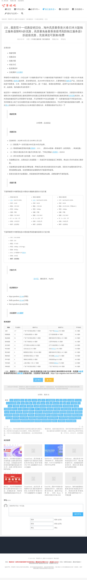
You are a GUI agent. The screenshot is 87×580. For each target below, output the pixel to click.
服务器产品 (38, 414)
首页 (8, 11)
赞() (38, 382)
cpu (57, 402)
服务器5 (20, 375)
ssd (61, 405)
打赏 (49, 382)
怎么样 (7, 414)
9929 (22, 402)
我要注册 (13, 2)
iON (27, 405)
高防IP (24, 255)
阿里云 (61, 417)
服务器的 (62, 414)
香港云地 (8, 420)
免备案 (80, 373)
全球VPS (33, 11)
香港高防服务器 (46, 423)
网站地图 (56, 560)
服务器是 (55, 414)
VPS (68, 405)
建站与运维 (11, 15)
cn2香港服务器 (50, 402)
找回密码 (21, 2)
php (47, 405)
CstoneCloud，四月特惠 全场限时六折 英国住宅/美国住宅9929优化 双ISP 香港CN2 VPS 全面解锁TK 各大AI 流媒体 (33, 465)
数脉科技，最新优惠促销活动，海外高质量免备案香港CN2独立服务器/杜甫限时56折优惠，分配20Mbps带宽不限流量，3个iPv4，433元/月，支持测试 (64, 433)
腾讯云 (56, 365)
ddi (61, 402)
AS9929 (56, 358)
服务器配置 (70, 414)
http (19, 405)
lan (38, 405)
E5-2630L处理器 (11, 405)
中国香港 (15, 408)
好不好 (80, 411)
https (22, 405)
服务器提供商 (47, 414)
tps (64, 405)
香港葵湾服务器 (53, 420)
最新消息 (18, 414)
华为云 (56, 333)
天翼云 (74, 411)
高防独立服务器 (71, 423)
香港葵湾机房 (63, 420)
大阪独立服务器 (66, 411)
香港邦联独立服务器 (27, 423)
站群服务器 (23, 417)
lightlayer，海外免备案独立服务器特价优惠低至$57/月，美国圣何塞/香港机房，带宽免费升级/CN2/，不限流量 (74, 493)
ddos (65, 402)
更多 (45, 397)
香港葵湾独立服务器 (74, 420)
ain (29, 402)
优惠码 (32, 150)
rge (51, 405)
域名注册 (50, 411)
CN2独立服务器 (39, 21)
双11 (7, 107)
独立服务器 (48, 11)
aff (26, 402)
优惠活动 (42, 408)
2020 (11, 402)
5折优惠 (72, 98)
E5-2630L (78, 402)
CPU (11, 202)
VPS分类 (19, 11)
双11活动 (25, 411)
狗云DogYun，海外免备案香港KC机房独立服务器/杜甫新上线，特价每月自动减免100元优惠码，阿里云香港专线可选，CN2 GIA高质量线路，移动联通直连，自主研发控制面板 (23, 434)
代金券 (36, 408)
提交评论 (77, 516)
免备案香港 (8, 411)
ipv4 (35, 405)
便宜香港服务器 (68, 408)
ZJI (79, 405)
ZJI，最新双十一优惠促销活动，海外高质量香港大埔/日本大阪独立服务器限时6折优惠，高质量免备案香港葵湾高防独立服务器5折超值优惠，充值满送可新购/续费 (43, 33)
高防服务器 (61, 423)
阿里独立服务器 (77, 417)
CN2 (43, 402)
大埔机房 (57, 411)
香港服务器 (33, 420)
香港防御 (37, 423)
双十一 (32, 411)
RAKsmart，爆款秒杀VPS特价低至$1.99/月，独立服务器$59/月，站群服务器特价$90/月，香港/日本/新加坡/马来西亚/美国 (74, 465)
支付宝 (36, 281)
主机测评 (64, 11)
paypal (43, 405)
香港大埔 (15, 420)
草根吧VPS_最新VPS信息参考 (9, 7)
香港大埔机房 (24, 420)
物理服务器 (78, 414)
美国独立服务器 (39, 417)
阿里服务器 (68, 417)
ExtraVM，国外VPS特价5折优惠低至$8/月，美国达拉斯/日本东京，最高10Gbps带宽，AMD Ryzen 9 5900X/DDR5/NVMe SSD (54, 493)
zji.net (22, 299)
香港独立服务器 (42, 420)
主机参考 (22, 408)
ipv (31, 405)
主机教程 (77, 11)
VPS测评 (19, 74)
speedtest (56, 405)
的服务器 (15, 417)
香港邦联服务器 (15, 423)
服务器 (16, 83)
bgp (39, 402)
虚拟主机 (54, 417)
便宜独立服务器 (57, 408)
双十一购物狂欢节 (41, 411)
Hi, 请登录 (5, 2)
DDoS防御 (71, 402)
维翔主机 (31, 417)
